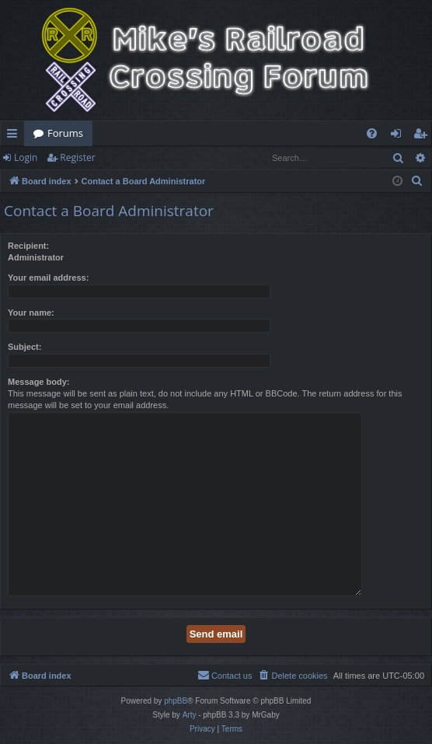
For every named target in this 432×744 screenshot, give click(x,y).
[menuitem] (372, 133)
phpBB (175, 701)
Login (25, 157)
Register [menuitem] (423, 136)
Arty (190, 715)
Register (77, 157)
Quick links (15, 136)
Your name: (31, 312)
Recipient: (28, 245)
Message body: (38, 381)
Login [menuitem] (399, 136)
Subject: (24, 346)
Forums (65, 133)
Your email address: (48, 277)
